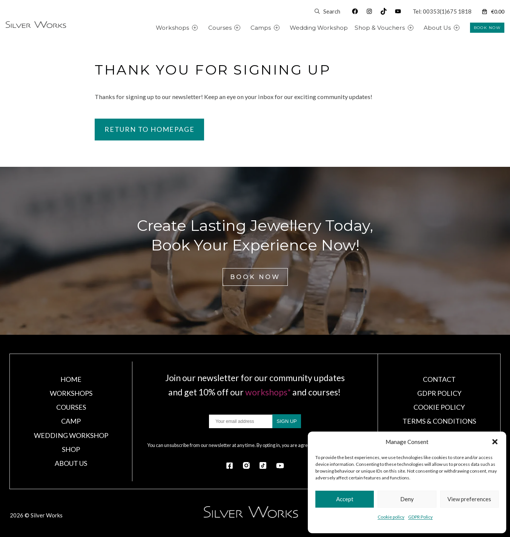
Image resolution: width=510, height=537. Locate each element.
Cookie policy (391, 517)
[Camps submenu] (285, 27)
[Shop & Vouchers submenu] (419, 27)
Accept (344, 499)
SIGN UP (286, 421)
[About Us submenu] (465, 27)
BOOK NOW (487, 27)
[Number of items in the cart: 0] (492, 11)
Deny (407, 499)
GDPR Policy (420, 517)
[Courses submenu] (246, 27)
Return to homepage (149, 129)
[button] (495, 441)
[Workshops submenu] (203, 27)
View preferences (469, 499)
